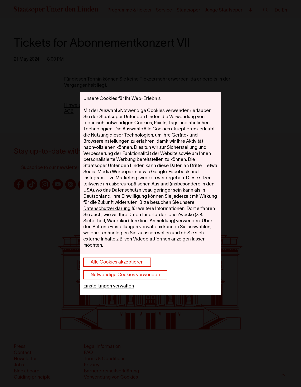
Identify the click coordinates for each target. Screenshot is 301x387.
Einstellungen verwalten (108, 285)
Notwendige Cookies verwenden (125, 274)
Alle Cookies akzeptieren (117, 261)
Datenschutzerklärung (107, 208)
